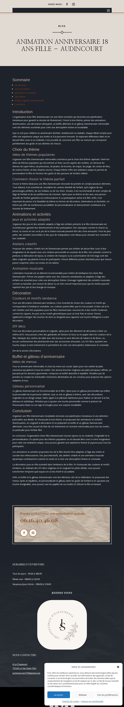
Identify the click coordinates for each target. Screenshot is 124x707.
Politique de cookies (70, 701)
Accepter (58, 694)
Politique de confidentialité (92, 701)
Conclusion (20, 104)
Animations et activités (25, 92)
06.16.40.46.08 (39, 520)
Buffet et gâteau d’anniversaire (29, 100)
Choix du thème (22, 89)
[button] (118, 666)
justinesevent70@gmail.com (26, 673)
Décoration (20, 96)
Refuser (83, 694)
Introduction (20, 85)
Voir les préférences (107, 694)
